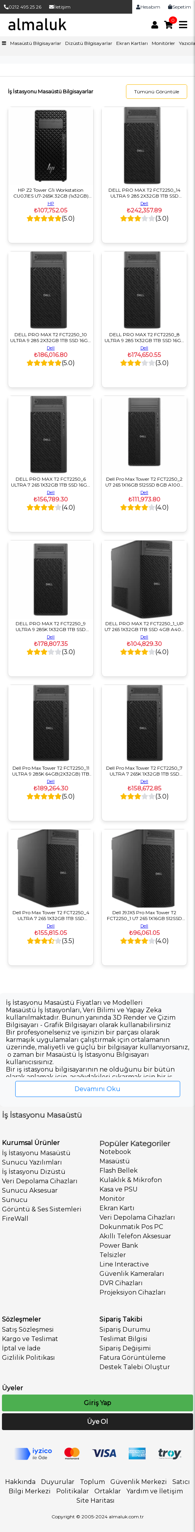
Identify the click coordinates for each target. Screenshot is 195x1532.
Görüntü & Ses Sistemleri (42, 1209)
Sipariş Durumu (125, 1329)
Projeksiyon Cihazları (132, 1292)
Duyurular (57, 1482)
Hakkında (20, 1482)
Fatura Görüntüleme (132, 1357)
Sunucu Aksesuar (30, 1190)
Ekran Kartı (117, 1208)
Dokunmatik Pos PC (131, 1227)
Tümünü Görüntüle (156, 92)
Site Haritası (95, 1500)
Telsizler (112, 1255)
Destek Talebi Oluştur (134, 1367)
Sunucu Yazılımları (32, 1162)
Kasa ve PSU (118, 1189)
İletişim (60, 7)
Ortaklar (107, 1491)
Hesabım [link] (148, 7)
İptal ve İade (21, 1348)
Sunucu (15, 1200)
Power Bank (118, 1245)
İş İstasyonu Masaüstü (36, 1153)
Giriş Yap (97, 1403)
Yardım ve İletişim (154, 1491)
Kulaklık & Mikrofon (130, 1180)
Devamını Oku (97, 1089)
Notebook (115, 1152)
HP (51, 203)
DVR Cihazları (121, 1283)
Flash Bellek (118, 1170)
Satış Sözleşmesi (28, 1329)
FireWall (15, 1218)
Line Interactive (124, 1264)
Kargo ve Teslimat (30, 1339)
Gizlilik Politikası (28, 1357)
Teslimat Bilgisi (123, 1339)
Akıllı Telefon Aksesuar (135, 1236)
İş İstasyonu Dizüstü (34, 1171)
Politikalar (72, 1491)
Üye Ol (97, 1421)
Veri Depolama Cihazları (40, 1181)
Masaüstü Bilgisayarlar (35, 43)
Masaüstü (114, 1161)
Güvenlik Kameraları (131, 1273)
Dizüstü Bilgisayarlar (88, 43)
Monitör (112, 1198)
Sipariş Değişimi (125, 1348)
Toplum (92, 1482)
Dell (144, 203)
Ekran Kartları (132, 43)
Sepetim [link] (179, 7)
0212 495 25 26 (22, 7)
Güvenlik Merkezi (138, 1482)
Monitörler (163, 43)
